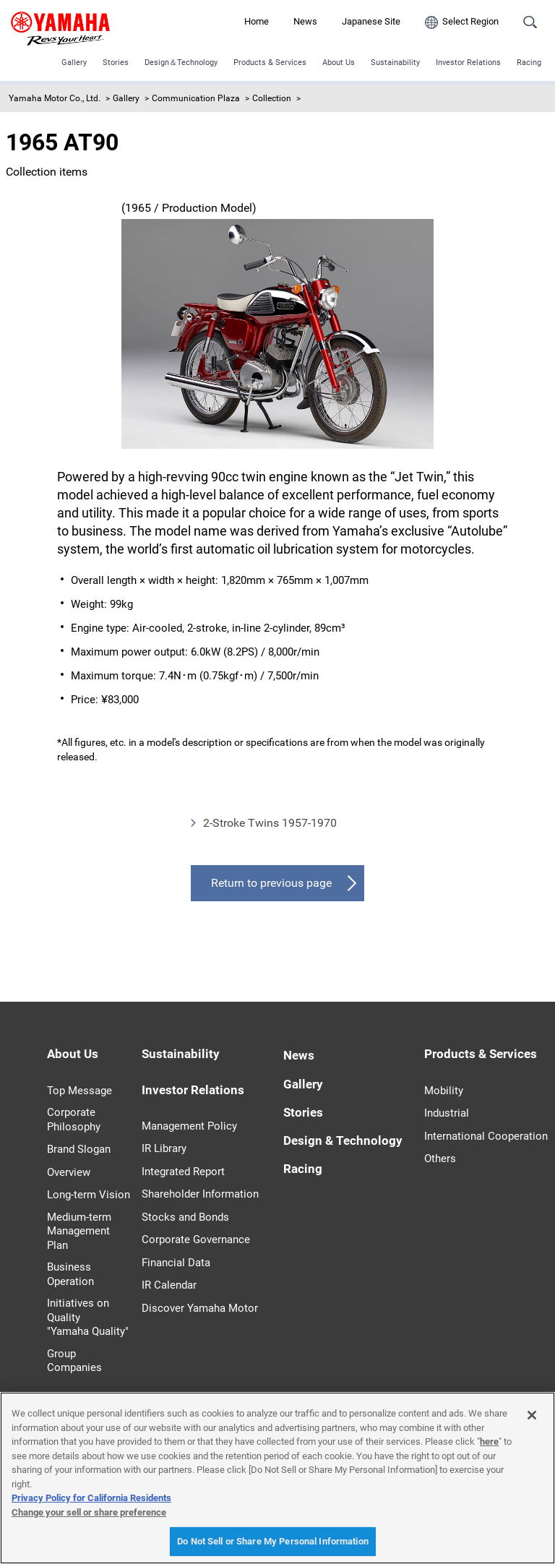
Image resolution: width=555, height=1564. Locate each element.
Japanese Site (371, 21)
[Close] (532, 1415)
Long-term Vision (88, 1194)
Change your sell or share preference (89, 1512)
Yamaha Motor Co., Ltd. (54, 98)
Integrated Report (183, 1171)
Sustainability (395, 62)
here (489, 1441)
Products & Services (269, 62)
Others (440, 1158)
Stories (116, 62)
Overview (68, 1172)
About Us (338, 62)
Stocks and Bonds (185, 1217)
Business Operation (70, 1274)
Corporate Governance (196, 1239)
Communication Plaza (196, 98)
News (305, 21)
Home (256, 21)
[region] (277, 1478)
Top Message (79, 1090)
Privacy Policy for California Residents (91, 1497)
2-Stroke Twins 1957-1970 (270, 823)
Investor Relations (468, 62)
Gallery (74, 62)
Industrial (446, 1113)
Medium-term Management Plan (79, 1231)
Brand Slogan (79, 1149)
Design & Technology (343, 1140)
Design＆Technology (181, 62)
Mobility (443, 1090)
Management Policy (189, 1126)
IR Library (164, 1148)
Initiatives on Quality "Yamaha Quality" (88, 1317)
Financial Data (176, 1262)
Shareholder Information (200, 1193)
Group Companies (74, 1361)
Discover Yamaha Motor (200, 1308)
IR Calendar (169, 1285)
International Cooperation (486, 1136)
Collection (271, 98)
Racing (529, 62)
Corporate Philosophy (73, 1119)
